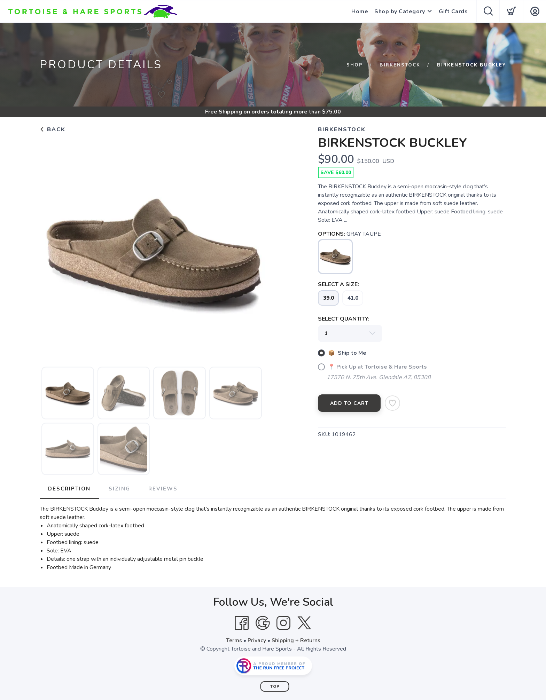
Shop (354, 65)
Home (359, 11)
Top (275, 686)
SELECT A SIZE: (338, 284)
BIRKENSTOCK (400, 65)
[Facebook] (241, 623)
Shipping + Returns (296, 640)
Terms (234, 640)
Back (52, 129)
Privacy (257, 640)
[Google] (262, 623)
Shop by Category (399, 11)
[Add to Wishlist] (392, 403)
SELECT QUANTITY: (343, 319)
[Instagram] (283, 623)
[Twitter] (304, 623)
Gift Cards (453, 11)
